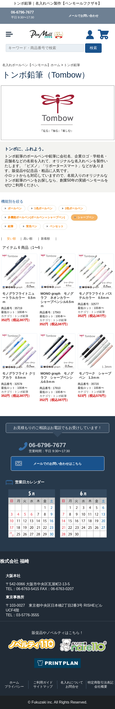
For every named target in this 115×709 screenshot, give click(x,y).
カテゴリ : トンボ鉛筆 (14, 316)
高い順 (27, 238)
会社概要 (100, 686)
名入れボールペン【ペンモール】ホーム (31, 65)
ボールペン (15, 208)
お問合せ (72, 686)
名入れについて (71, 682)
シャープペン (86, 217)
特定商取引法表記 (100, 682)
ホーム (14, 682)
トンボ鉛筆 (72, 65)
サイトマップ (43, 686)
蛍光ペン (31, 226)
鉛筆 (10, 226)
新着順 (45, 238)
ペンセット (56, 226)
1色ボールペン (43, 208)
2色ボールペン (74, 208)
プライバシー (14, 686)
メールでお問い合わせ (83, 15)
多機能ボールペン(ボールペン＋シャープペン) (36, 217)
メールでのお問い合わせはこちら (57, 463)
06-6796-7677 (22, 12)
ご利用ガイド (43, 682)
